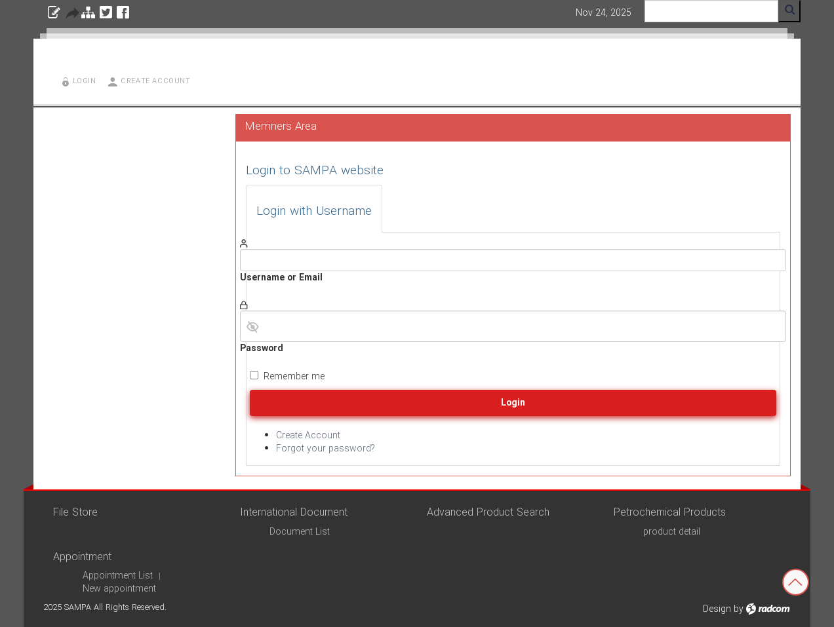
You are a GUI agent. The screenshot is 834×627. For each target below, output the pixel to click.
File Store (75, 512)
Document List (299, 532)
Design (717, 609)
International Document (294, 512)
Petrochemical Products (670, 512)
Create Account (308, 435)
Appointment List (118, 576)
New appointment (119, 589)
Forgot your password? (325, 449)
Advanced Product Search (488, 512)
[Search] (711, 11)
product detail (671, 532)
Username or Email (281, 277)
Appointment (82, 557)
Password (261, 348)
